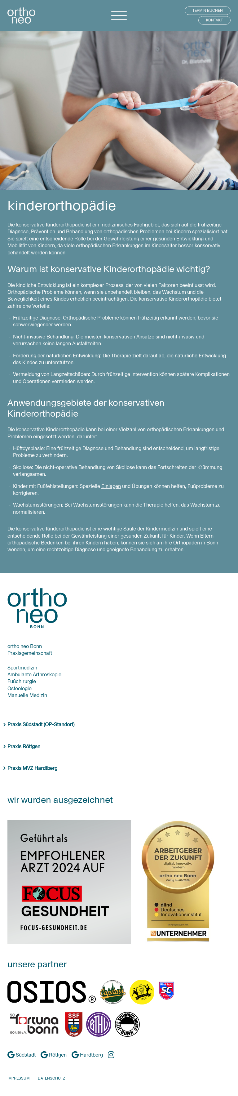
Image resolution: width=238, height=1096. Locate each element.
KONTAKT (214, 20)
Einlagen (111, 486)
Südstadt (21, 1055)
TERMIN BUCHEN (207, 10)
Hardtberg (87, 1055)
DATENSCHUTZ (51, 1078)
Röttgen (54, 1055)
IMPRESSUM (18, 1078)
